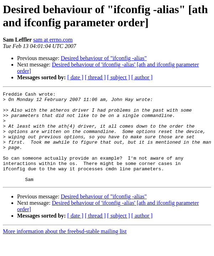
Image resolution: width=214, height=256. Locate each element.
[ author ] (142, 77)
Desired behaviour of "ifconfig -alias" (104, 58)
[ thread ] (95, 77)
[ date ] (75, 77)
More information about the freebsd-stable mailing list (64, 249)
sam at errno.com (53, 40)
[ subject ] (118, 77)
